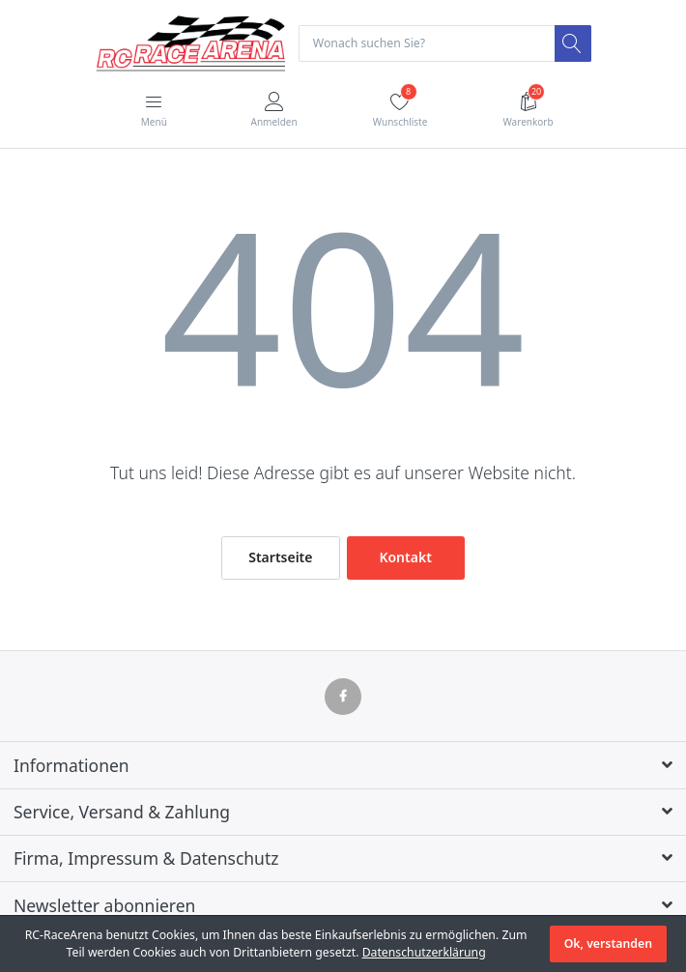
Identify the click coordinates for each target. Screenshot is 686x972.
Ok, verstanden (608, 943)
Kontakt (405, 557)
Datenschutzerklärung (424, 952)
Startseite (280, 557)
